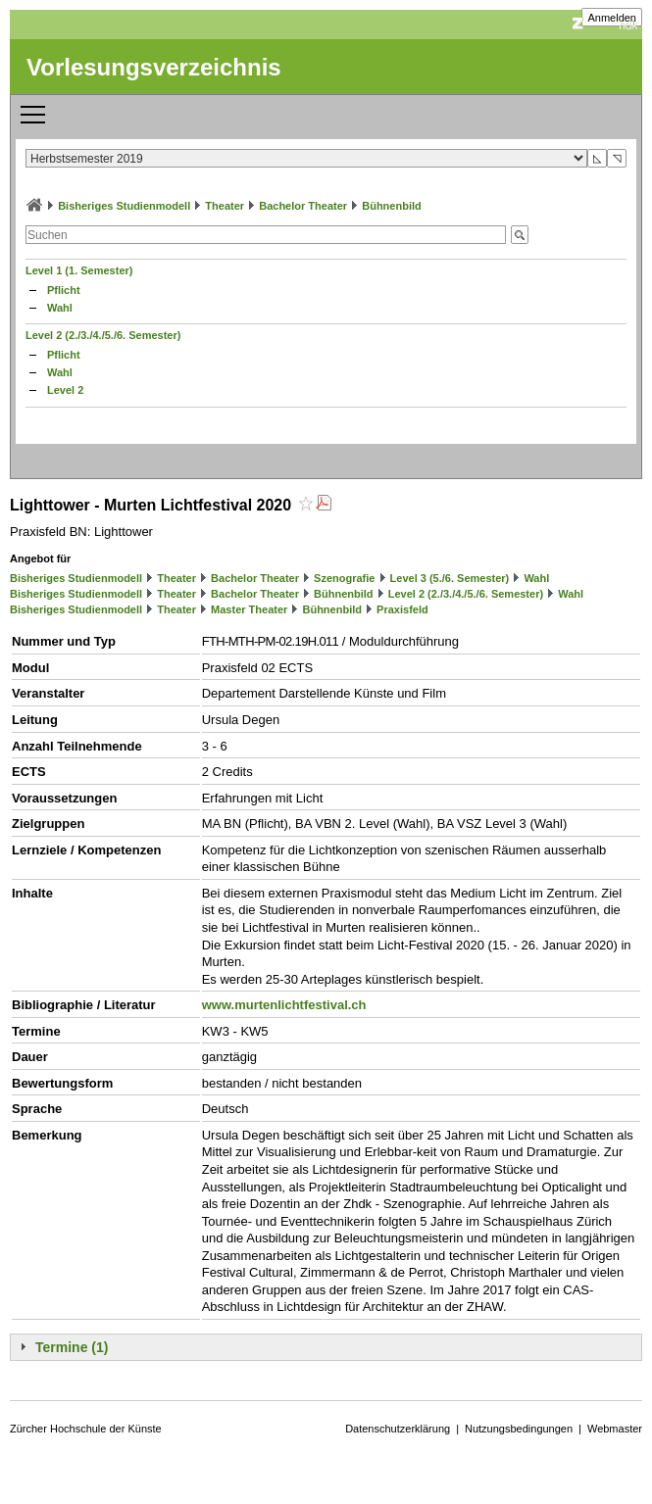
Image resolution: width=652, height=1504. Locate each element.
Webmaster (614, 1428)
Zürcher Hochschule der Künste (86, 1428)
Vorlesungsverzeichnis (153, 67)
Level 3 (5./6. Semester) (450, 578)
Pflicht (63, 290)
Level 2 (65, 390)
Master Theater (249, 609)
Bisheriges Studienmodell (124, 206)
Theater (224, 206)
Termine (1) (71, 1347)
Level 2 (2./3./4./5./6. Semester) (102, 335)
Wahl (60, 308)
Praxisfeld (402, 609)
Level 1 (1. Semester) (78, 270)
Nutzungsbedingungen (519, 1428)
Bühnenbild (392, 206)
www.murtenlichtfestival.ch (284, 1004)
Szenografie (344, 578)
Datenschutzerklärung (397, 1428)
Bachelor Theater (303, 206)
